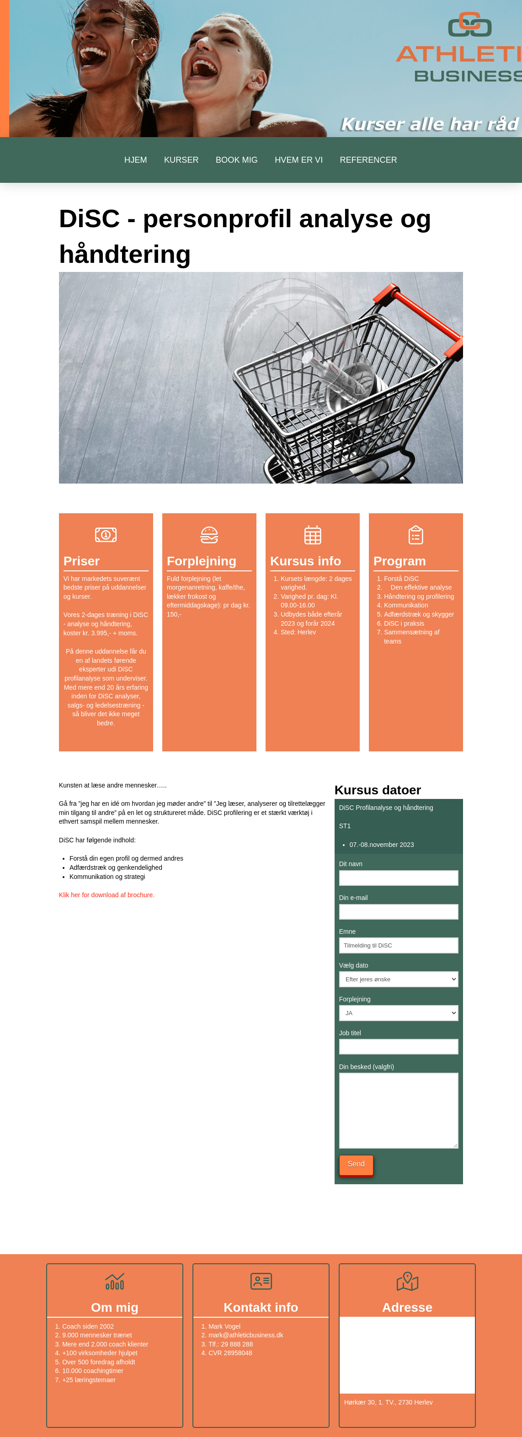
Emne (398, 939)
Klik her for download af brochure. (106, 895)
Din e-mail (398, 905)
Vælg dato (398, 973)
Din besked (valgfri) (398, 1072)
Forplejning (398, 1006)
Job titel (398, 1040)
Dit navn (398, 871)
